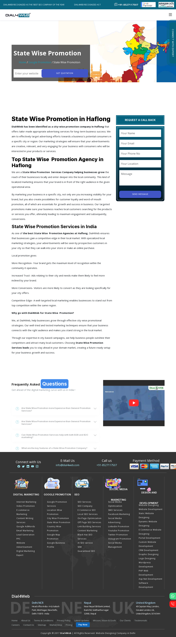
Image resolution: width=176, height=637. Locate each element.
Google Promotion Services (57, 503)
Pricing (69, 624)
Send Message (140, 194)
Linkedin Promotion (118, 526)
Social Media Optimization (115, 503)
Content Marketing (87, 530)
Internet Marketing (26, 501)
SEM (80, 547)
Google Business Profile (56, 544)
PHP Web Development (146, 572)
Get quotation (64, 73)
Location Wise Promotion (54, 512)
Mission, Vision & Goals (104, 620)
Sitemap (42, 624)
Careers (16, 624)
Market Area (56, 624)
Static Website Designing (146, 515)
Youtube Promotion (118, 530)
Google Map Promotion (53, 536)
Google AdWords (26, 526)
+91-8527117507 (107, 465)
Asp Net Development (150, 579)
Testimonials (140, 620)
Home (22, 62)
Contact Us (28, 624)
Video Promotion (26, 506)
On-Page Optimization (89, 518)
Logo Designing (147, 558)
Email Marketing (25, 530)
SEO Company (85, 506)
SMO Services (115, 510)
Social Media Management (115, 544)
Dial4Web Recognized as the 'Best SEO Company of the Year (35, 4)
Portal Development (149, 538)
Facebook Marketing (119, 514)
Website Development (150, 509)
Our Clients (125, 620)
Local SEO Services (88, 514)
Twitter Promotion (118, 534)
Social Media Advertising (115, 520)
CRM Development (148, 550)
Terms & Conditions (43, 620)
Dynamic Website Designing (148, 523)
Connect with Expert (172, 43)
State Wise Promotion (58, 522)
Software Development (146, 585)
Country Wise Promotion (54, 528)
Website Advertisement (24, 544)
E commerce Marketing (23, 512)
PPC (19, 538)
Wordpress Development (146, 564)
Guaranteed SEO (86, 551)
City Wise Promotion (58, 518)
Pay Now (82, 624)
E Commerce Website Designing (150, 531)
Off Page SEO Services (89, 522)
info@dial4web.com (67, 465)
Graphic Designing (149, 554)
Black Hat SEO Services (85, 536)
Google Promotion (39, 62)
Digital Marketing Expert (26, 553)
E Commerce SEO (87, 510)
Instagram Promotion (119, 538)
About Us (25, 620)
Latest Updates (81, 620)
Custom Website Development (147, 544)
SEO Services (84, 501)
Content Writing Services (25, 520)
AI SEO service (85, 542)
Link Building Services (89, 526)
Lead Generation (25, 534)
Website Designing (149, 505)
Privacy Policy (63, 620)
